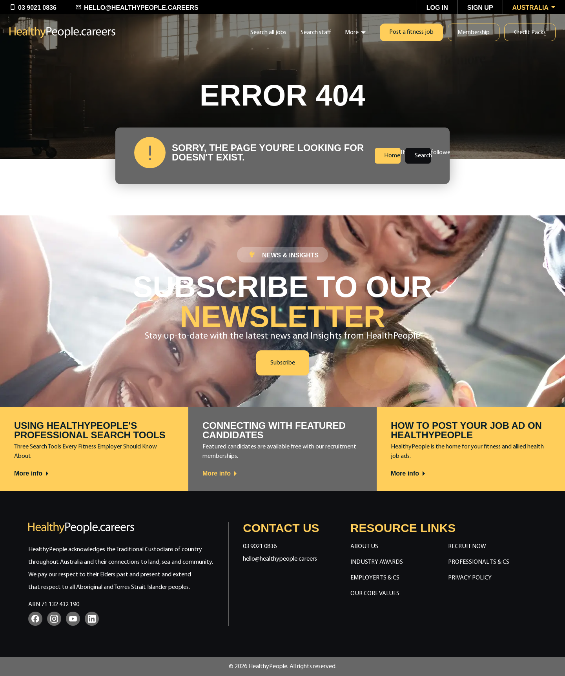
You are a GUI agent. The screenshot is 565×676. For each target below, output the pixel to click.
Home (392, 156)
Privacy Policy (470, 578)
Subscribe (282, 363)
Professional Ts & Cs (478, 562)
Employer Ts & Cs (374, 578)
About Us (364, 546)
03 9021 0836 (260, 546)
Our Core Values (374, 593)
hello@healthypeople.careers (280, 559)
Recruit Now (467, 546)
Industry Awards (376, 562)
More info (31, 473)
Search (423, 156)
